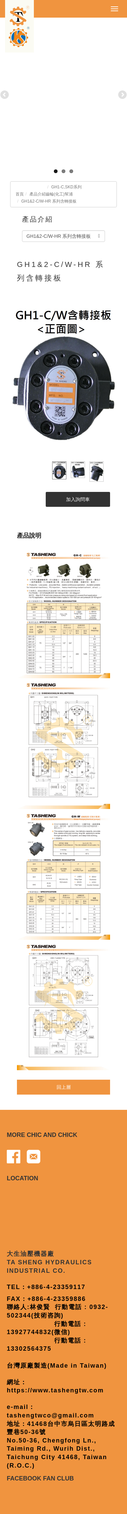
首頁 (20, 194)
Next (122, 95)
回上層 (64, 1087)
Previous (5, 95)
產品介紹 (37, 194)
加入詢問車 (78, 499)
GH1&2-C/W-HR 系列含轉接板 (49, 201)
